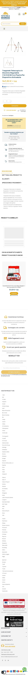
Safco (3, 549)
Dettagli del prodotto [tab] (12, 175)
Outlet (3, 518)
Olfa (3, 515)
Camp (3, 419)
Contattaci (9, 125)
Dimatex (4, 456)
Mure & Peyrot (5, 510)
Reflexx (4, 541)
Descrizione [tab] (7, 171)
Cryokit (4, 438)
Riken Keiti (4, 545)
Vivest (3, 580)
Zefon (3, 582)
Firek (3, 469)
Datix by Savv (5, 443)
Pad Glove (4, 521)
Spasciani (4, 552)
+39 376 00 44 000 (5, 650)
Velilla (3, 577)
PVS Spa (4, 534)
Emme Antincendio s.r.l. (8, 463)
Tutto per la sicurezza (7, 571)
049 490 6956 (10, 646)
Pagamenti (16, 9)
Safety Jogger (5, 554)
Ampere (4, 401)
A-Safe (4, 399)
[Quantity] (7, 101)
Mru (3, 508)
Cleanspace (5, 428)
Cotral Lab (4, 432)
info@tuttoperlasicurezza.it (11, 656)
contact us (23, 1)
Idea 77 (4, 479)
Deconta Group (6, 445)
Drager (4, 458)
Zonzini (4, 589)
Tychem (4, 566)
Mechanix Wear (6, 502)
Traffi (3, 564)
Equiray (4, 465)
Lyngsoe (4, 499)
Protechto (4, 532)
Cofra (3, 430)
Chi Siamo (23, 7)
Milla (3, 506)
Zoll (3, 586)
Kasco (3, 490)
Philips (3, 523)
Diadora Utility (5, 451)
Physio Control (5, 525)
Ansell (3, 404)
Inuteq (3, 484)
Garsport (4, 474)
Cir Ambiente (5, 426)
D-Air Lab (4, 440)
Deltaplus (4, 449)
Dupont (4, 460)
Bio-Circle (4, 412)
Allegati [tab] (5, 179)
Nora (3, 513)
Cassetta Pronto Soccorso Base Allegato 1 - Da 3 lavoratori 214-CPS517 (14, 286)
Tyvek (3, 568)
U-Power (4, 573)
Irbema (4, 486)
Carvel (3, 421)
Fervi (3, 467)
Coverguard (5, 436)
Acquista (14, 106)
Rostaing (4, 547)
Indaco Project (5, 482)
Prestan (4, 529)
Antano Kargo (5, 406)
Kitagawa (4, 493)
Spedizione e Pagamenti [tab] (11, 183)
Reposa (4, 536)
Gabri (3, 471)
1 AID (3, 395)
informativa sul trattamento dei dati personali (14, 375)
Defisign (4, 447)
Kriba (3, 495)
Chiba (3, 424)
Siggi (3, 556)
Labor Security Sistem (7, 497)
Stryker (4, 562)
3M (3, 397)
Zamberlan (5, 591)
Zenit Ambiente (6, 584)
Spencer (4, 560)
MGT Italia (4, 504)
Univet (3, 575)
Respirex (4, 543)
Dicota (4, 454)
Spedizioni (11, 9)
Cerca (22, 23)
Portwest (4, 527)
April (3, 408)
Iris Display (4, 488)
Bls (3, 417)
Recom (4, 538)
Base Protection (6, 410)
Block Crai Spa (5, 415)
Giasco (4, 477)
